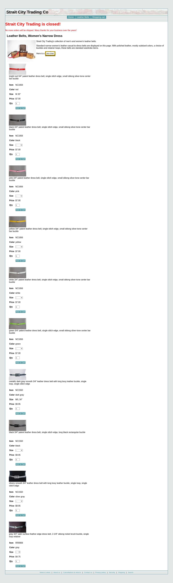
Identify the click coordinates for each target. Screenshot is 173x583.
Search (130, 572)
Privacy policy (100, 572)
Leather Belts (83, 17)
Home (71, 17)
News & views (45, 572)
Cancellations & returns (72, 572)
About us (56, 572)
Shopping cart (98, 17)
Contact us (88, 572)
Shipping (121, 572)
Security (112, 572)
